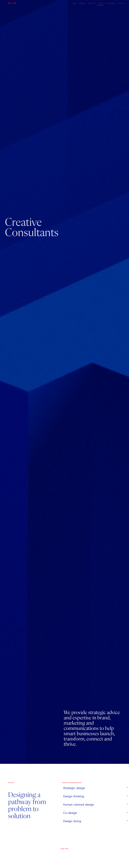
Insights (82, 3)
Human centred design (78, 804)
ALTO (12, 3)
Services (91, 3)
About (100, 3)
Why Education (110, 3)
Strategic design (74, 788)
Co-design (70, 813)
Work (74, 3)
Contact (120, 3)
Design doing (72, 821)
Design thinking (73, 796)
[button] (95, 788)
